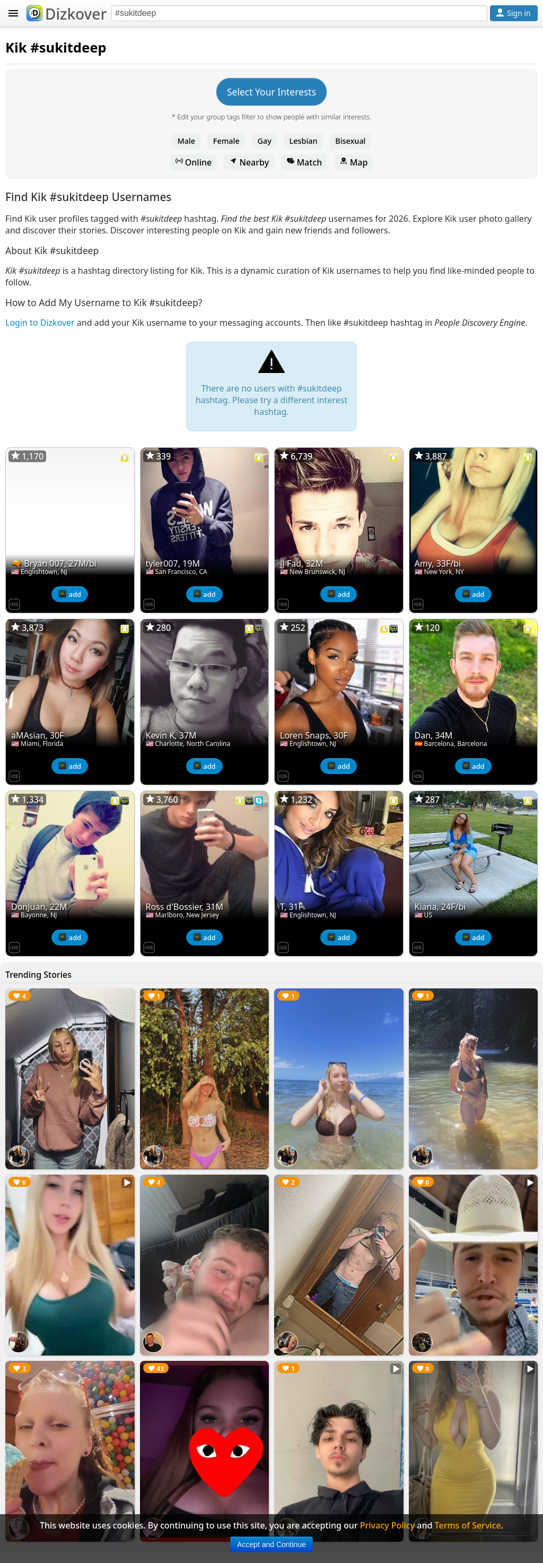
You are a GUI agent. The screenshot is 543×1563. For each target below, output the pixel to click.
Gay (264, 141)
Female (226, 141)
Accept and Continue (271, 1544)
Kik (16, 47)
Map (353, 162)
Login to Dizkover (40, 322)
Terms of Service (468, 1525)
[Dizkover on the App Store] (14, 603)
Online (194, 162)
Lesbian (304, 141)
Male (187, 141)
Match (304, 162)
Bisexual (350, 141)
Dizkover (67, 14)
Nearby (249, 162)
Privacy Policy (387, 1525)
